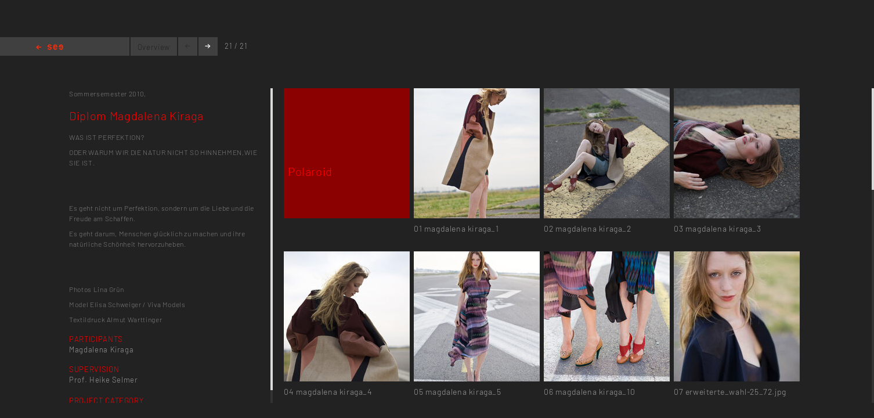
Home (49, 48)
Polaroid (310, 171)
